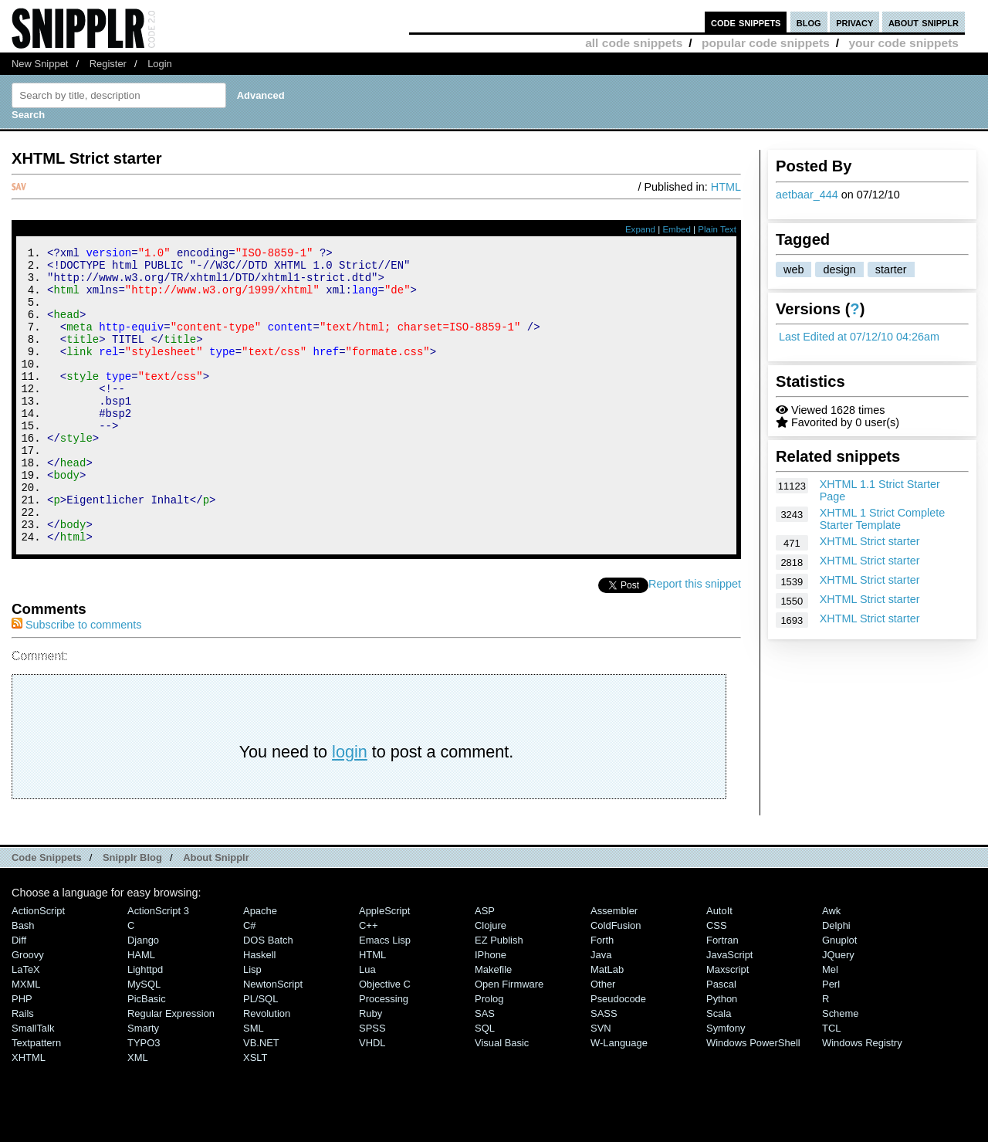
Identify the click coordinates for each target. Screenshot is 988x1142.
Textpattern (36, 1098)
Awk (831, 966)
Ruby (370, 1069)
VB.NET (261, 1098)
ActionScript (38, 966)
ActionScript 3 (158, 966)
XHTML (29, 1113)
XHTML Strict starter (870, 541)
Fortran (722, 995)
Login (159, 63)
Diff (19, 995)
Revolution (266, 1069)
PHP (22, 1054)
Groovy (28, 1010)
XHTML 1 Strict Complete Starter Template (883, 519)
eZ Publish (499, 995)
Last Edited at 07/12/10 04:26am (859, 336)
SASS (604, 1069)
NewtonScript (273, 1039)
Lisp (252, 1025)
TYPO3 (143, 1098)
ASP (485, 966)
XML (137, 1113)
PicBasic (146, 1054)
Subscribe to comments (76, 680)
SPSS (372, 1083)
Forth (602, 995)
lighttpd (145, 1025)
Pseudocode (618, 1054)
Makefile (493, 1025)
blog (809, 22)
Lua (367, 1025)
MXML (26, 1039)
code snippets (746, 22)
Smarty (143, 1083)
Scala (718, 1069)
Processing (383, 1054)
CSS (716, 981)
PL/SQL (260, 1054)
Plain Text (717, 229)
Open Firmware (509, 1039)
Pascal (721, 1039)
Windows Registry (862, 1098)
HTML (726, 187)
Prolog (489, 1054)
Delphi (836, 981)
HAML (141, 1010)
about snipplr (923, 22)
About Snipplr (216, 913)
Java (600, 1010)
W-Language (619, 1098)
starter (891, 269)
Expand (640, 229)
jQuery (838, 1010)
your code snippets (903, 42)
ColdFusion (615, 981)
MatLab (607, 1025)
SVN (600, 1083)
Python (721, 1054)
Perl (831, 1039)
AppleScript (384, 966)
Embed (676, 229)
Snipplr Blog (132, 913)
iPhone (490, 1010)
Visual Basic (502, 1098)
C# (249, 981)
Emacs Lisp (385, 995)
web (793, 269)
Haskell (259, 1010)
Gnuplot (839, 995)
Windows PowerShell (753, 1098)
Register (108, 63)
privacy (854, 22)
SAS (485, 1069)
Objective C (385, 1039)
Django (143, 995)
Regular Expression (171, 1069)
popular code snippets (766, 42)
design (839, 269)
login (349, 807)
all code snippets (633, 42)
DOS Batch (268, 995)
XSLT (255, 1113)
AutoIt (719, 966)
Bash (23, 981)
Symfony (725, 1083)
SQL (485, 1083)
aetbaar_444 (807, 194)
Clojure (490, 981)
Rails (23, 1069)
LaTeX (26, 1025)
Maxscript (727, 1025)
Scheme (840, 1069)
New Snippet (40, 63)
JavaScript (729, 1010)
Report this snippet (694, 639)
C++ (368, 981)
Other (602, 1039)
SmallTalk (33, 1083)
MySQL (144, 1039)
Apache (260, 966)
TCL (831, 1083)
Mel (830, 1025)
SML (253, 1083)
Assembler (614, 966)
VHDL (372, 1098)
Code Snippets (47, 913)
